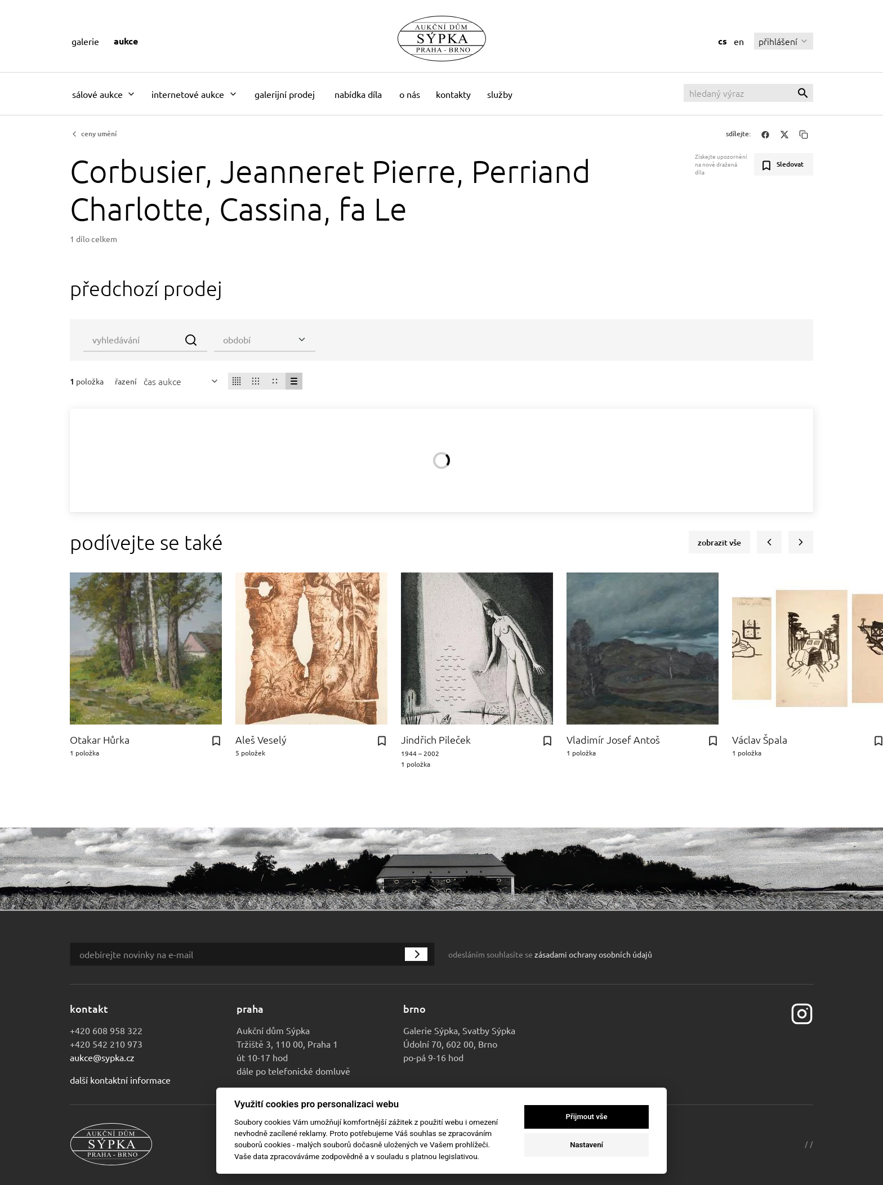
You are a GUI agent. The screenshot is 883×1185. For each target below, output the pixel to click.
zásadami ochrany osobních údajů (593, 954)
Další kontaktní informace (120, 1079)
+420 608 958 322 (106, 1030)
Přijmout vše (587, 1116)
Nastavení (586, 1145)
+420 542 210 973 (106, 1043)
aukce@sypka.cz (102, 1057)
